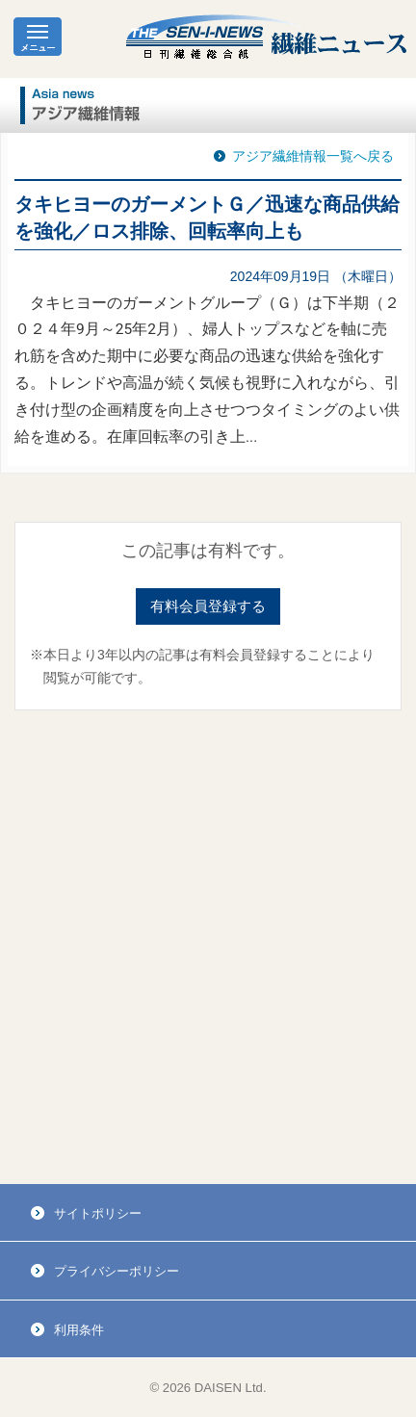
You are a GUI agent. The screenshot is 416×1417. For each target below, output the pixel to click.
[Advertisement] (208, 947)
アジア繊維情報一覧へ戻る (313, 156)
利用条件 (79, 1330)
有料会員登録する (208, 606)
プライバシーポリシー (116, 1271)
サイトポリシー (98, 1213)
